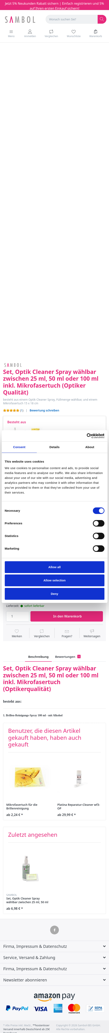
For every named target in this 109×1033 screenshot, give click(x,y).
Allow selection (54, 580)
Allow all (54, 567)
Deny (54, 593)
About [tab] (89, 447)
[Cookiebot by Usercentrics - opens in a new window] (86, 436)
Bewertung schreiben (44, 410)
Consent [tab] (19, 447)
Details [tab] (55, 447)
